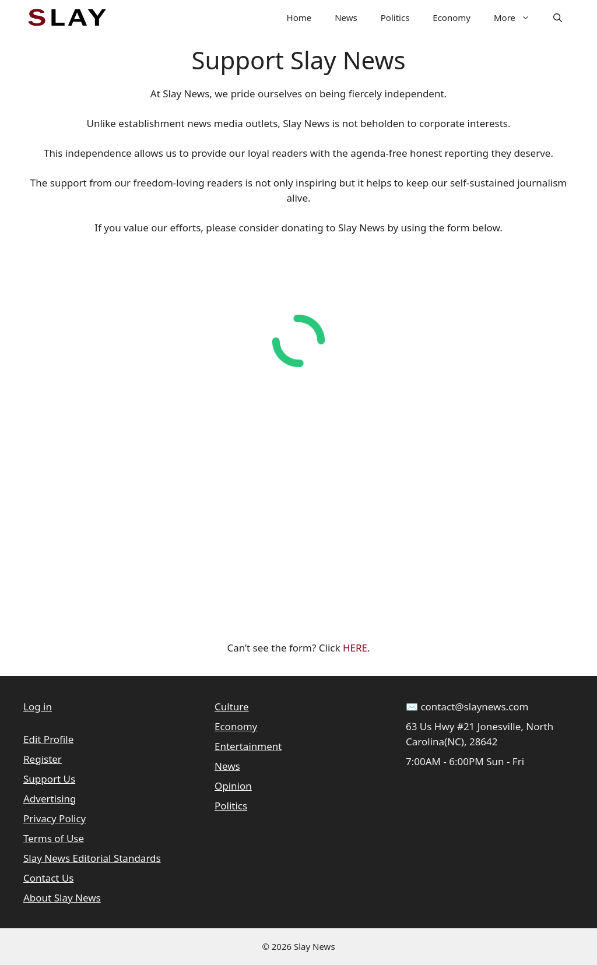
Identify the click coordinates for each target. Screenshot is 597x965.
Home (299, 17)
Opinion (233, 786)
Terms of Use (53, 838)
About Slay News (62, 897)
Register (42, 759)
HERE (355, 647)
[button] (558, 17)
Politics (395, 17)
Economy (451, 17)
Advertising (49, 798)
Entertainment (248, 746)
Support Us (49, 779)
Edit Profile (48, 739)
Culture (232, 706)
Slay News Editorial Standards (92, 858)
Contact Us (48, 878)
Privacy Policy (54, 818)
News (346, 17)
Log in (37, 706)
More (518, 17)
